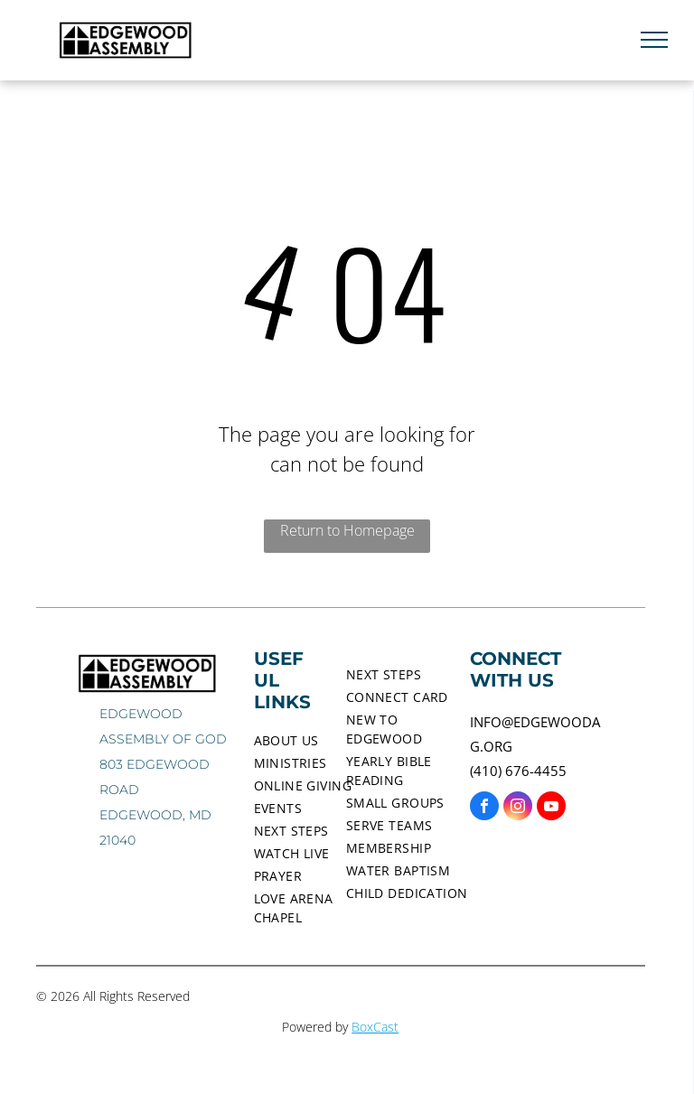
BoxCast (375, 1026)
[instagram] (517, 808)
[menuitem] (319, 740)
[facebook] (484, 808)
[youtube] (551, 808)
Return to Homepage (347, 530)
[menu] (654, 39)
